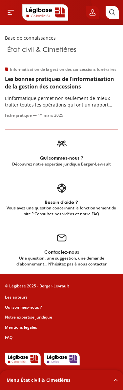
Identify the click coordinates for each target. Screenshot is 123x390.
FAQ (8, 337)
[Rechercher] (112, 12)
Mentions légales (21, 327)
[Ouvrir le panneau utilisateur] (92, 12)
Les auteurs (16, 297)
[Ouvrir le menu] (10, 12)
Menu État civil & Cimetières (39, 380)
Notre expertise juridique (28, 317)
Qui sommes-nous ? (23, 307)
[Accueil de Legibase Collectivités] (45, 12)
